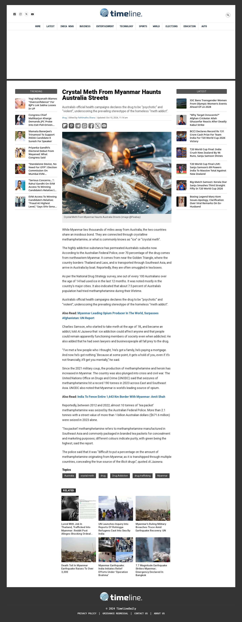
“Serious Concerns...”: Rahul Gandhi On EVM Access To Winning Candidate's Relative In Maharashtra (42, 185)
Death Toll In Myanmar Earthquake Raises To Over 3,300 (77, 569)
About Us (159, 613)
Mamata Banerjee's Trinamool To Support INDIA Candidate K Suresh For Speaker (42, 136)
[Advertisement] (121, 55)
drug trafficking (143, 475)
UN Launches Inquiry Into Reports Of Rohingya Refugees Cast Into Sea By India (114, 528)
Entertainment (105, 26)
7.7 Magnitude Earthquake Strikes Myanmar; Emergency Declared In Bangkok (151, 570)
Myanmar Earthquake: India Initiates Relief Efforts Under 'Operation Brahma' (113, 570)
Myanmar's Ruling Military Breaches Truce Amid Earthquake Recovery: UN (151, 527)
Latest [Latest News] (50, 26)
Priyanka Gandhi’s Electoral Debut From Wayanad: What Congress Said (41, 152)
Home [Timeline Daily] (38, 26)
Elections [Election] (172, 26)
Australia (69, 475)
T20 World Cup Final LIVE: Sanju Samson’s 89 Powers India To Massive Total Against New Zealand (208, 168)
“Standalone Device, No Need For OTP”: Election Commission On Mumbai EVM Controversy (43, 168)
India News (67, 26)
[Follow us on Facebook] (14, 14)
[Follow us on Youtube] (32, 14)
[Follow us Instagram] (20, 14)
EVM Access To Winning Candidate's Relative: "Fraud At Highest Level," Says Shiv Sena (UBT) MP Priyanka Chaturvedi (43, 201)
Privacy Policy (86, 613)
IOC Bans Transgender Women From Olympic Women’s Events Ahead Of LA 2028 (208, 103)
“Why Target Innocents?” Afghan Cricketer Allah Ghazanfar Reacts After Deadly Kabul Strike (208, 119)
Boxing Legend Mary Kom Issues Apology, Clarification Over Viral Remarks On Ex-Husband (207, 201)
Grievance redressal (115, 613)
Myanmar (162, 475)
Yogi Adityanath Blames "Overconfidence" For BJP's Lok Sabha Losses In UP (43, 103)
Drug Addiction (120, 475)
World (156, 26)
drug (64, 118)
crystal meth (87, 475)
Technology (126, 26)
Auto (204, 26)
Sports (143, 26)
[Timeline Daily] (121, 596)
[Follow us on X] (26, 14)
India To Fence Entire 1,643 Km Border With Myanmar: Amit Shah (121, 396)
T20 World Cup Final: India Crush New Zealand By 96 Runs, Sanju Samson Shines (206, 152)
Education (190, 26)
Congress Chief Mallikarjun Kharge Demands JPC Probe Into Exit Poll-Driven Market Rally (40, 119)
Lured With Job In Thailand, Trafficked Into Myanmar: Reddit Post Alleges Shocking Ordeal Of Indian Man (76, 529)
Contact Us (141, 613)
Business (85, 26)
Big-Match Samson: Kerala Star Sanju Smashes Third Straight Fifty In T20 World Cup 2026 (208, 185)
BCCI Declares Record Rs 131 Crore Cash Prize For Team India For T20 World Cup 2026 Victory (207, 136)
